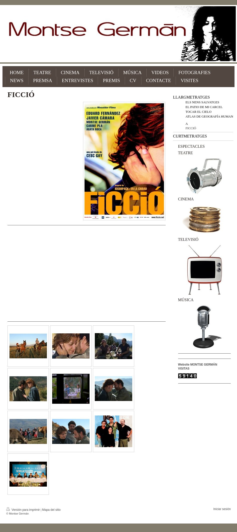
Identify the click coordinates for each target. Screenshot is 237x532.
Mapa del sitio (51, 510)
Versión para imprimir (23, 510)
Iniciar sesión (222, 509)
